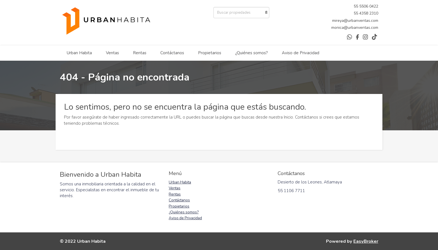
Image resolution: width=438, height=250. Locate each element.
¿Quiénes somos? (251, 53)
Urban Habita (79, 53)
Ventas (112, 53)
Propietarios (209, 53)
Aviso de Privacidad (300, 53)
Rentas (139, 53)
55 (356, 6)
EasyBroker (365, 241)
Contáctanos (172, 53)
